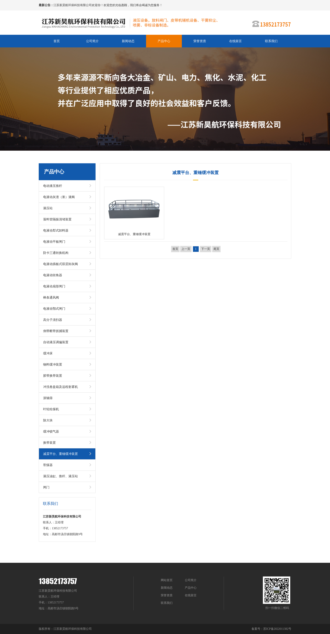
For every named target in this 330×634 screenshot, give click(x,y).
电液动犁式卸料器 (55, 230)
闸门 (46, 487)
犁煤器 (48, 465)
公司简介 (92, 41)
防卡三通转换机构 (55, 253)
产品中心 (164, 41)
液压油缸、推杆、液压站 (60, 476)
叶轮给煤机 (51, 409)
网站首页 (167, 580)
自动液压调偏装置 (55, 342)
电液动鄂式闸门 (54, 308)
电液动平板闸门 (54, 241)
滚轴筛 (48, 398)
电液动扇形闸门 (54, 286)
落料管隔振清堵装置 (57, 219)
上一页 (185, 249)
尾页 (216, 249)
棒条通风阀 (51, 297)
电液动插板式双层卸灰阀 (60, 264)
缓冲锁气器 (51, 431)
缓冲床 (48, 353)
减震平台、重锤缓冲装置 (60, 454)
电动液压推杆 (52, 186)
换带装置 (49, 442)
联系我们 (271, 41)
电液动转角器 (52, 275)
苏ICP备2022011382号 (277, 628)
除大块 (48, 420)
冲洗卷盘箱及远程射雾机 (60, 387)
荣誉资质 (199, 41)
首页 (56, 41)
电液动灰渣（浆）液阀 (59, 197)
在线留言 (235, 41)
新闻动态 (128, 41)
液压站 (48, 208)
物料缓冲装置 (52, 364)
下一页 (205, 249)
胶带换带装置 (52, 375)
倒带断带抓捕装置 (55, 331)
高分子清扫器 (52, 320)
